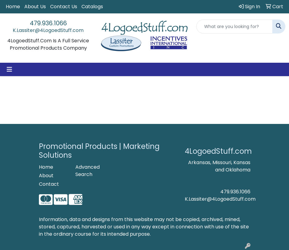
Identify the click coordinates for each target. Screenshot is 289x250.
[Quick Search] (234, 26)
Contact (49, 184)
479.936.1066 (48, 23)
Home (13, 6)
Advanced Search (87, 171)
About (46, 175)
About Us (35, 6)
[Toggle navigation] (9, 69)
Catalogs (92, 6)
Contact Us (63, 6)
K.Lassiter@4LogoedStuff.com (48, 30)
